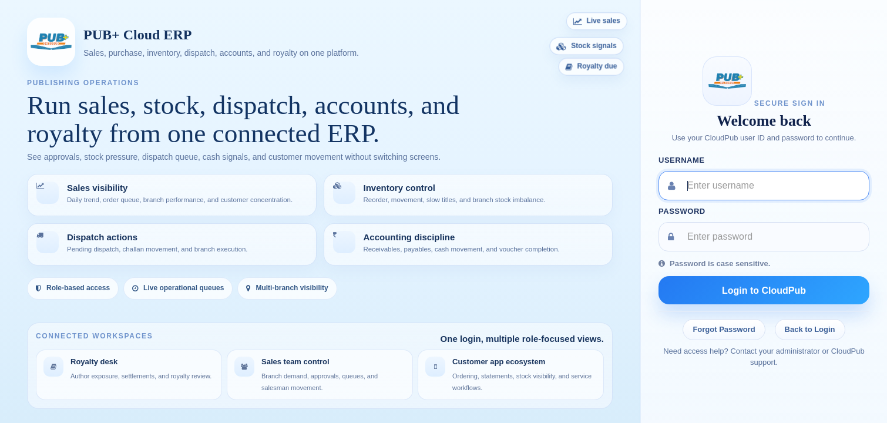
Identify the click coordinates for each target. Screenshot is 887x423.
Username (681, 160)
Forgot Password (724, 329)
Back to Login (810, 329)
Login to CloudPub (764, 291)
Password (681, 211)
